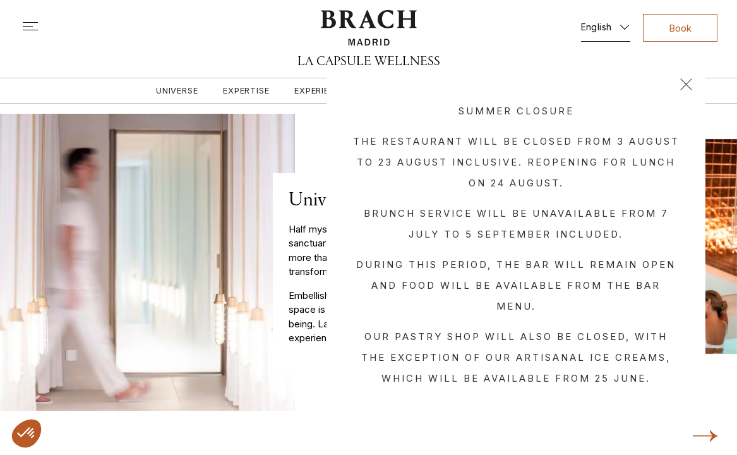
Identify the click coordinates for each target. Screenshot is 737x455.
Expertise (246, 90)
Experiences (323, 90)
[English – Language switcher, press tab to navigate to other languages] (605, 24)
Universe (177, 90)
